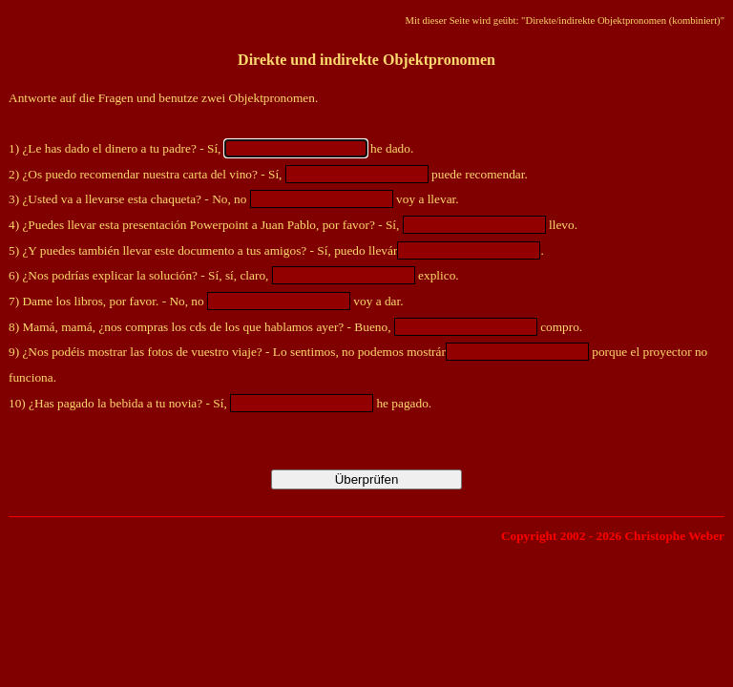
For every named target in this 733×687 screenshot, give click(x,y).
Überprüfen (367, 479)
